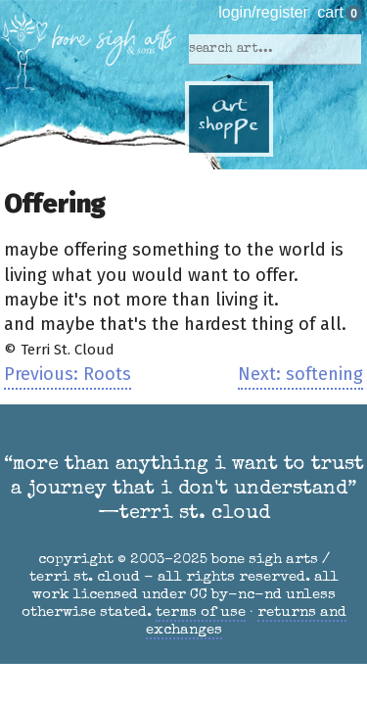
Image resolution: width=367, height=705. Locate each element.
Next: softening (300, 374)
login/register (263, 12)
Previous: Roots (67, 374)
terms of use (201, 612)
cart (330, 12)
